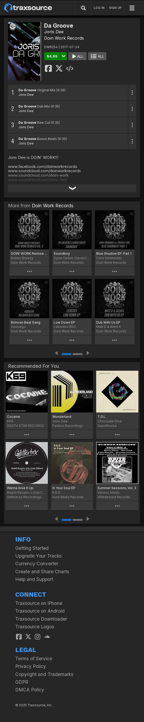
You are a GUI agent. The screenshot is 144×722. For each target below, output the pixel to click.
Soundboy (62, 253)
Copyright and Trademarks (44, 674)
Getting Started (32, 548)
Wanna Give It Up (20, 488)
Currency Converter (36, 563)
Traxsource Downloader (41, 619)
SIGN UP (115, 8)
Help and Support (34, 579)
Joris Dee (54, 31)
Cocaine (13, 417)
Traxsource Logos (34, 626)
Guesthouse (107, 426)
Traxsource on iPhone (38, 603)
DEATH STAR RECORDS (25, 426)
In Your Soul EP (63, 488)
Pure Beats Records (68, 497)
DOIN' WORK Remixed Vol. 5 (29, 253)
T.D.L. (102, 417)
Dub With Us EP (108, 322)
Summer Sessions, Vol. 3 (117, 488)
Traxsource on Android (40, 611)
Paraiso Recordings (67, 426)
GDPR (21, 682)
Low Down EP (64, 322)
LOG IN (99, 8)
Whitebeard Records (114, 497)
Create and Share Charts (42, 571)
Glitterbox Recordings (24, 497)
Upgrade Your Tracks (38, 556)
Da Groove (27, 90)
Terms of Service (33, 658)
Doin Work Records (64, 38)
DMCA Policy (29, 689)
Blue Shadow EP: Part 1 (113, 253)
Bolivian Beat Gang (25, 322)
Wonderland (61, 417)
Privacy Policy (30, 666)
